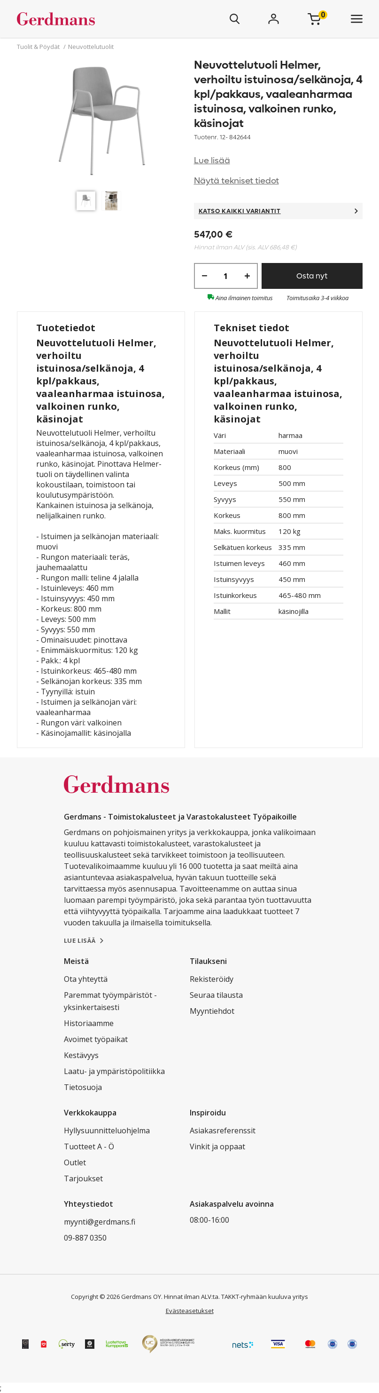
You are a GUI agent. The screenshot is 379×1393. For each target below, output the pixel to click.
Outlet (75, 1162)
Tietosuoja (83, 1087)
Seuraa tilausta (216, 995)
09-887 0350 (85, 1238)
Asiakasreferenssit (222, 1130)
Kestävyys (81, 1055)
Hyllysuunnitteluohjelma (107, 1130)
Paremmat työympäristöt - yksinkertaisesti (110, 1001)
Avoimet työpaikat (96, 1039)
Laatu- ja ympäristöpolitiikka (114, 1071)
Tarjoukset (83, 1178)
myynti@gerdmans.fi (99, 1222)
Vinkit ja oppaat (217, 1146)
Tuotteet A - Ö (89, 1146)
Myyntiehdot (212, 1011)
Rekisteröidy (211, 979)
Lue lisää (212, 160)
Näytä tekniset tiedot (236, 180)
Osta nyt (311, 276)
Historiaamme (89, 1023)
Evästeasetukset (190, 1310)
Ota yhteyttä (86, 979)
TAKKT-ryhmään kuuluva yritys (264, 1296)
